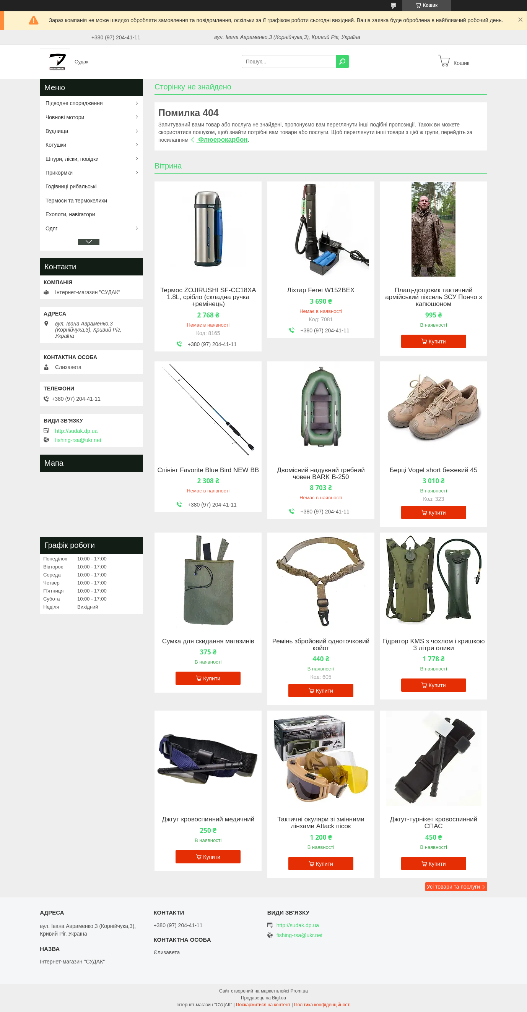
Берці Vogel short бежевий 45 (433, 470)
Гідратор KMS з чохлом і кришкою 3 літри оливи (433, 645)
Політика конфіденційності (322, 1004)
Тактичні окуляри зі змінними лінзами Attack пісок (320, 823)
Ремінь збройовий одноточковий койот (321, 645)
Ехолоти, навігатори (70, 214)
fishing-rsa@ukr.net (78, 440)
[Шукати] (342, 61)
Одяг (51, 228)
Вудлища (57, 131)
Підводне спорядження (74, 103)
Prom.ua (299, 991)
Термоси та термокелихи (76, 201)
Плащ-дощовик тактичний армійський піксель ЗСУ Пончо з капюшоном (433, 297)
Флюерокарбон (222, 139)
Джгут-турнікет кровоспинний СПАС (433, 823)
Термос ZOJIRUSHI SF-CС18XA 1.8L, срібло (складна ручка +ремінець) (208, 297)
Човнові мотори (65, 117)
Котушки (56, 145)
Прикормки (59, 173)
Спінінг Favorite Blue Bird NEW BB (208, 470)
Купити (437, 341)
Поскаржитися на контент (263, 1004)
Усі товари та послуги (453, 887)
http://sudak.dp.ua (76, 431)
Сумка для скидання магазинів (208, 641)
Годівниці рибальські (71, 186)
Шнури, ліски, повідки (72, 159)
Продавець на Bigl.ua (263, 998)
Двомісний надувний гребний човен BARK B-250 (320, 474)
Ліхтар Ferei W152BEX (321, 290)
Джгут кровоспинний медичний (208, 819)
